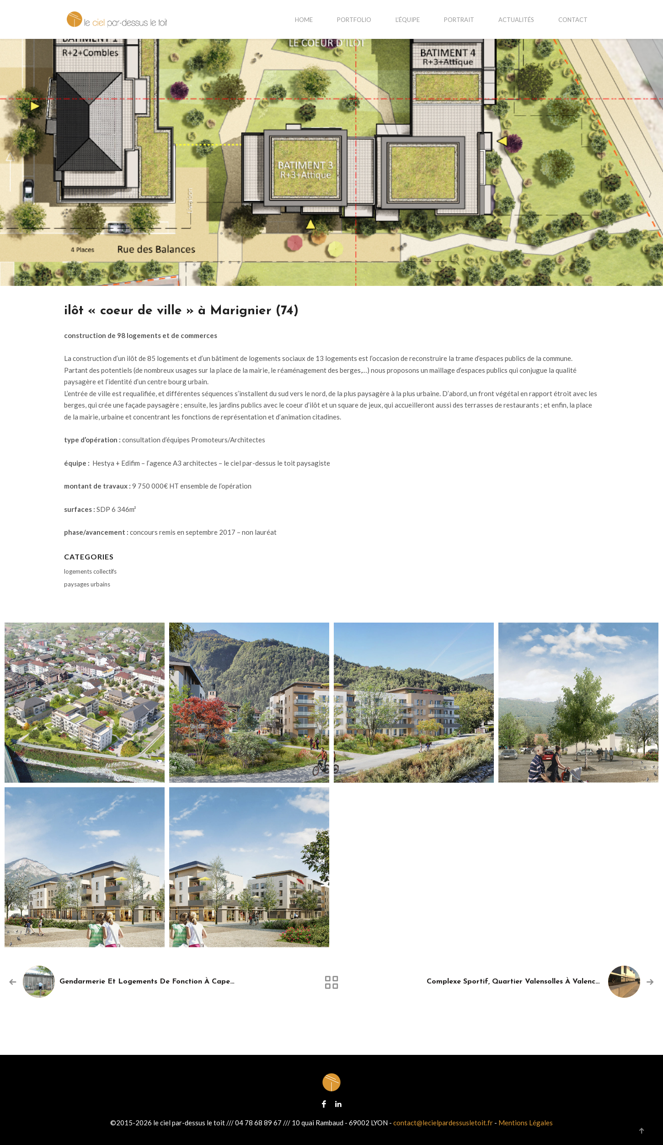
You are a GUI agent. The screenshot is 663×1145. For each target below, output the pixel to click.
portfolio (354, 19)
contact (573, 19)
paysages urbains (87, 584)
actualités (516, 19)
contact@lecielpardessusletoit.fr (443, 1122)
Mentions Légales (525, 1122)
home (304, 19)
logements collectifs (90, 571)
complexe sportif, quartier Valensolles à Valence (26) (521, 981)
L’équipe (408, 19)
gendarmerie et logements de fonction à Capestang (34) (162, 981)
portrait (459, 19)
